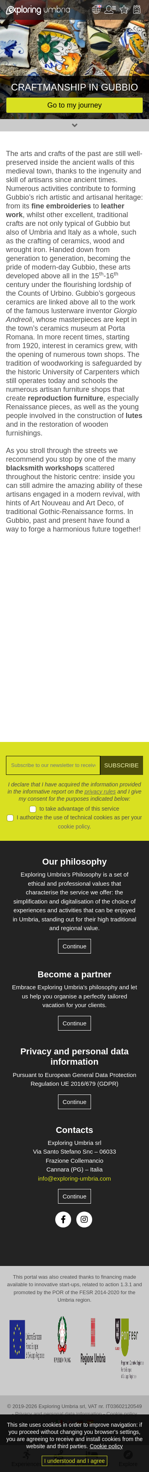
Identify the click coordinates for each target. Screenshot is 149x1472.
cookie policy (73, 826)
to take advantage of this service (79, 808)
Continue (74, 946)
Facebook (63, 1219)
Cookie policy (121, 1414)
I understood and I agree (74, 1461)
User (110, 9)
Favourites (124, 9)
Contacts (74, 1130)
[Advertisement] (74, 631)
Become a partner (75, 974)
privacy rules (100, 791)
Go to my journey (74, 105)
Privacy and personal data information (74, 1056)
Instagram (84, 1219)
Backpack (136, 9)
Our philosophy (74, 862)
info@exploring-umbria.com (74, 1178)
